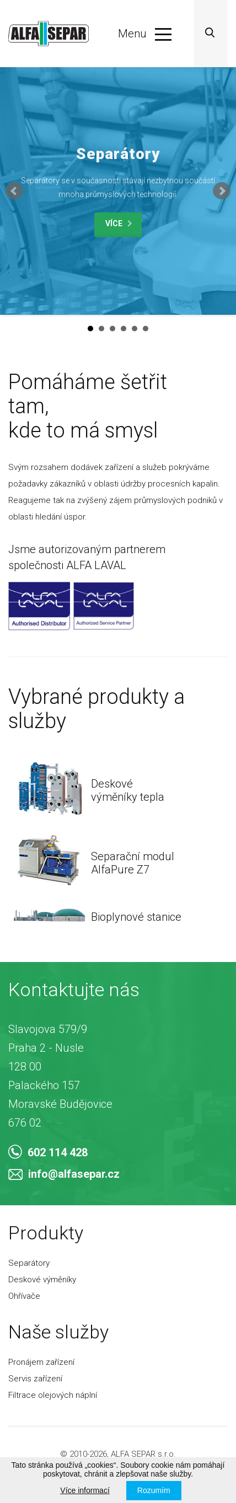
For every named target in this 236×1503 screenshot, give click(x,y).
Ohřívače (24, 1296)
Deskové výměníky (42, 1280)
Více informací (84, 1490)
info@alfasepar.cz (64, 1173)
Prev (14, 191)
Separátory (29, 1263)
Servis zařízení (35, 1379)
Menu (144, 33)
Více (118, 223)
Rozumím (153, 1490)
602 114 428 (48, 1152)
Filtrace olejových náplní (52, 1395)
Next (221, 191)
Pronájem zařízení (41, 1362)
